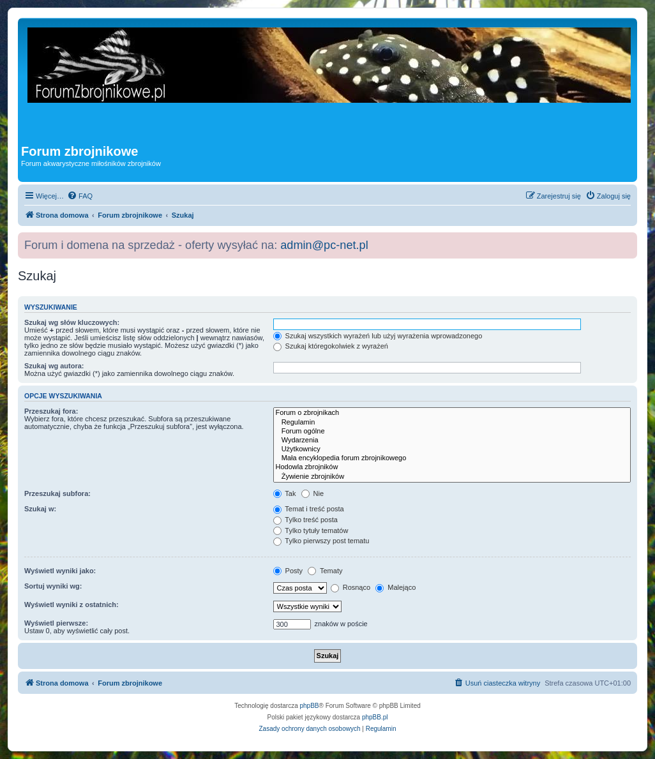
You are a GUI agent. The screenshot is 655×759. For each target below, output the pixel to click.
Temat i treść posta (308, 509)
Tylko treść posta (305, 519)
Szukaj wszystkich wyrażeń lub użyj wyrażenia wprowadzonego (378, 336)
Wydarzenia (452, 440)
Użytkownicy (452, 449)
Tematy (325, 571)
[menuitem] (80, 196)
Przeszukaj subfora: (57, 493)
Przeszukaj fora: (51, 411)
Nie (312, 493)
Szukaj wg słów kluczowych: (71, 322)
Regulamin (452, 422)
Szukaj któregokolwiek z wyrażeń (330, 346)
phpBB (309, 705)
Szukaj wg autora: (54, 366)
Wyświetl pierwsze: (56, 623)
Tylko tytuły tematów (311, 530)
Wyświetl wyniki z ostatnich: (71, 604)
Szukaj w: (40, 509)
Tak (284, 493)
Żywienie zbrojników (452, 476)
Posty (288, 571)
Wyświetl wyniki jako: (60, 571)
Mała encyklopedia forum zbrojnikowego (452, 458)
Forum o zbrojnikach (452, 413)
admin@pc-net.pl (324, 245)
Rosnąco (350, 587)
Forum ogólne (452, 431)
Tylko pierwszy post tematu (321, 541)
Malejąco (395, 587)
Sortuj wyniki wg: (53, 586)
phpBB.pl (375, 717)
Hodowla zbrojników (452, 467)
